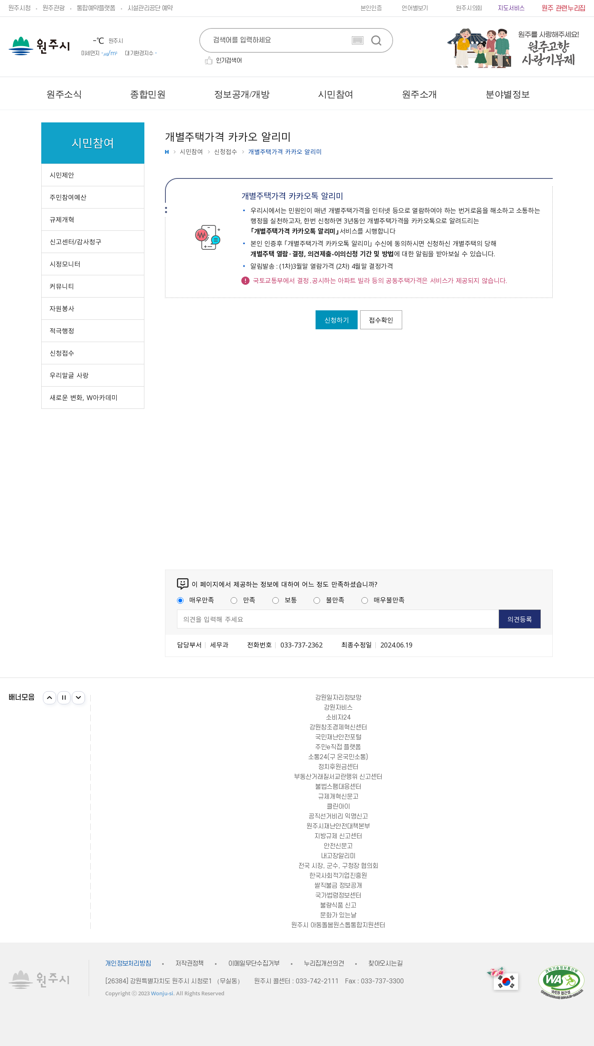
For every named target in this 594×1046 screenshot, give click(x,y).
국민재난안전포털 (338, 737)
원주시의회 (469, 8)
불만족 (329, 600)
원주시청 (19, 8)
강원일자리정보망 (338, 697)
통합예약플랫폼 (96, 8)
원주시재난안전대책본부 (338, 826)
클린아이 (338, 806)
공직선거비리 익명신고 (338, 816)
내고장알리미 (338, 856)
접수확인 (381, 320)
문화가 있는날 (338, 915)
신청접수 (225, 151)
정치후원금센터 (338, 767)
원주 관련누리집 (564, 8)
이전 (49, 697)
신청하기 (336, 320)
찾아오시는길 (385, 963)
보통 (284, 600)
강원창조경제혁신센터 (338, 727)
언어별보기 (415, 8)
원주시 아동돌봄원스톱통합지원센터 (338, 925)
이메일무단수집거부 (254, 963)
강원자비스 (338, 707)
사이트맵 (579, 94)
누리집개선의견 (324, 963)
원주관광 (53, 8)
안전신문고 (338, 846)
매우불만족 (383, 600)
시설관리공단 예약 (149, 8)
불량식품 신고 (338, 905)
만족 (243, 600)
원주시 (39, 46)
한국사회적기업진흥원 (338, 875)
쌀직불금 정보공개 (338, 885)
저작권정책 (189, 963)
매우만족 (195, 600)
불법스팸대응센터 (338, 786)
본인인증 (371, 8)
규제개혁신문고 (338, 796)
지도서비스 (511, 8)
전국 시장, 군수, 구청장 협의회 (338, 866)
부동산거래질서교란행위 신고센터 (338, 777)
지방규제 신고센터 (338, 836)
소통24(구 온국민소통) (338, 757)
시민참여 (191, 151)
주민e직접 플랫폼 (338, 747)
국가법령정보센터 (338, 895)
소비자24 (338, 717)
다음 (78, 697)
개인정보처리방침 (128, 963)
